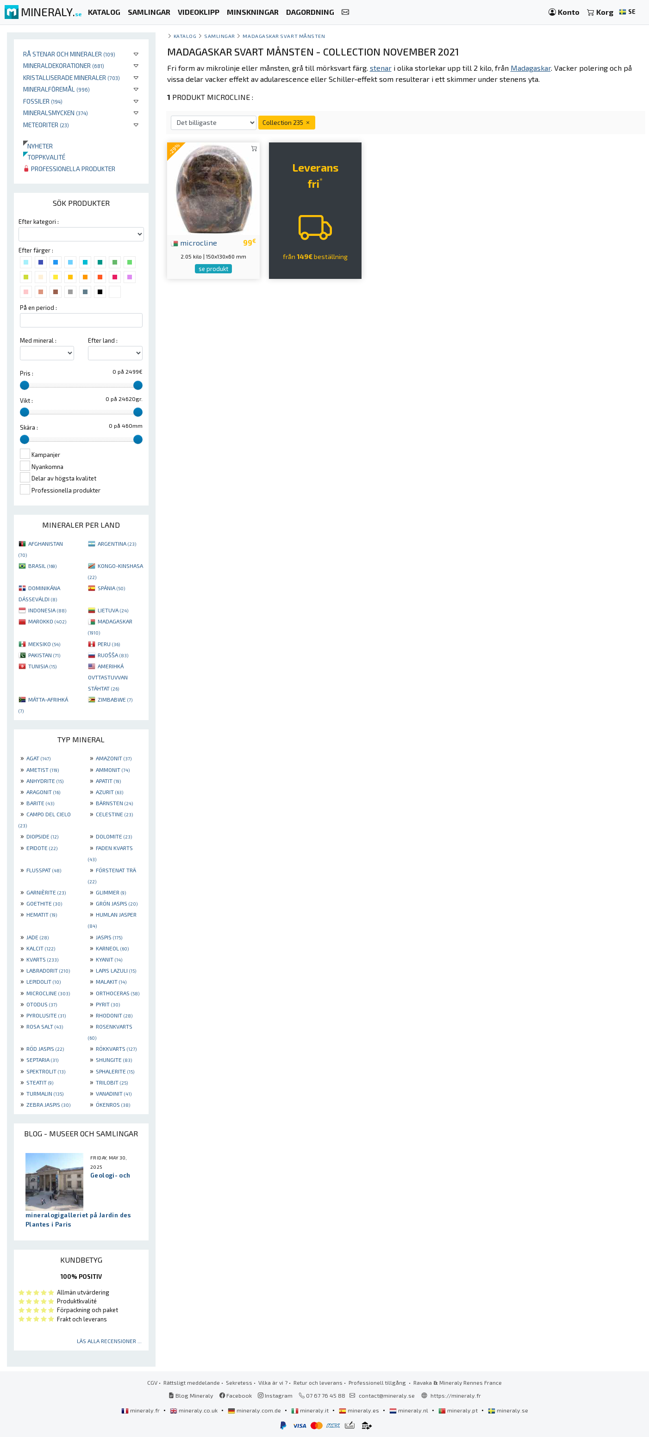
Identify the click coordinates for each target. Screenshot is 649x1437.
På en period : (38, 307)
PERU (109, 644)
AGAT (38, 758)
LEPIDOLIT (43, 981)
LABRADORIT (48, 970)
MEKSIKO (44, 644)
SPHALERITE (115, 1071)
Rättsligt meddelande (191, 1382)
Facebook (235, 1395)
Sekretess (239, 1382)
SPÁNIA (111, 588)
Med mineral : (38, 340)
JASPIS (109, 937)
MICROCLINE (48, 993)
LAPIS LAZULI (116, 970)
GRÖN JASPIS (116, 903)
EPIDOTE (41, 848)
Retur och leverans (318, 1382)
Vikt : (26, 400)
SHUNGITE (114, 1059)
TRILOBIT (112, 1082)
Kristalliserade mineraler (71, 77)
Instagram (275, 1395)
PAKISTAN (44, 655)
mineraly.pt (458, 1410)
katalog (185, 36)
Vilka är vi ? (272, 1382)
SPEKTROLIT (45, 1071)
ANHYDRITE (44, 780)
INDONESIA (47, 610)
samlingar (219, 36)
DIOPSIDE (42, 836)
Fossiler (42, 101)
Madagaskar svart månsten (284, 36)
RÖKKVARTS (116, 1048)
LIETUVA (113, 610)
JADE (37, 937)
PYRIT (108, 1004)
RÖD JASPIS (45, 1048)
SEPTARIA (42, 1059)
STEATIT (39, 1082)
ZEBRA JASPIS (48, 1104)
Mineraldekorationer (63, 65)
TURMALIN (44, 1093)
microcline (194, 242)
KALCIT (40, 948)
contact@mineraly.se (387, 1395)
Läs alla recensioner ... (109, 1341)
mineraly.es (360, 1410)
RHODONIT (114, 1015)
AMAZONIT (113, 758)
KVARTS (42, 959)
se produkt (213, 268)
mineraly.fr (141, 1410)
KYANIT (109, 959)
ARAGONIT (43, 792)
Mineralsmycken (55, 113)
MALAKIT (111, 981)
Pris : (26, 373)
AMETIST (42, 769)
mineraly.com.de (255, 1410)
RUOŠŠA (113, 655)
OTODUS (41, 1004)
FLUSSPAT (43, 870)
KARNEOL (112, 948)
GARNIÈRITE (46, 892)
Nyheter (38, 146)
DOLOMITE (114, 836)
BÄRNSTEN (114, 803)
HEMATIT (41, 914)
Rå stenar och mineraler (69, 54)
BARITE (40, 803)
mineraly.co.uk (194, 1410)
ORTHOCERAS (117, 993)
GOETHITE (44, 903)
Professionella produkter (69, 169)
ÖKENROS (113, 1104)
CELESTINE (114, 814)
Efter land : (103, 340)
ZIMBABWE (115, 699)
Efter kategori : (39, 221)
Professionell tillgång (378, 1382)
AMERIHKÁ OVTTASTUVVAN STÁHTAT (108, 677)
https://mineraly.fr (456, 1395)
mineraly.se (508, 1410)
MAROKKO (47, 621)
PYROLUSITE (46, 1015)
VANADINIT (113, 1093)
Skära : (29, 427)
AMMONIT (113, 769)
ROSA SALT (44, 1026)
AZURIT (109, 792)
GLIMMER (111, 892)
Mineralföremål (56, 89)
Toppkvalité (44, 157)
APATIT (108, 780)
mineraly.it (310, 1410)
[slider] (24, 385)
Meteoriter (46, 125)
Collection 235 (286, 122)
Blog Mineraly (190, 1395)
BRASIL (42, 565)
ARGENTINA (117, 543)
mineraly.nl (409, 1410)
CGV (152, 1382)
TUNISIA (42, 666)
